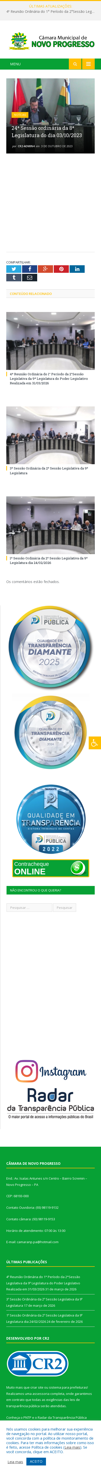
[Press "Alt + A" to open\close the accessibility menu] (95, 742)
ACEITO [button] (36, 1461)
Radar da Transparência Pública (62, 1417)
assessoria (40, 1393)
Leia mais (72, 1447)
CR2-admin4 (26, 146)
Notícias (20, 115)
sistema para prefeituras (68, 1387)
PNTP (27, 1417)
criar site (36, 1387)
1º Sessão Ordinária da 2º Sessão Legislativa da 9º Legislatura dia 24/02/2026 (49, 560)
